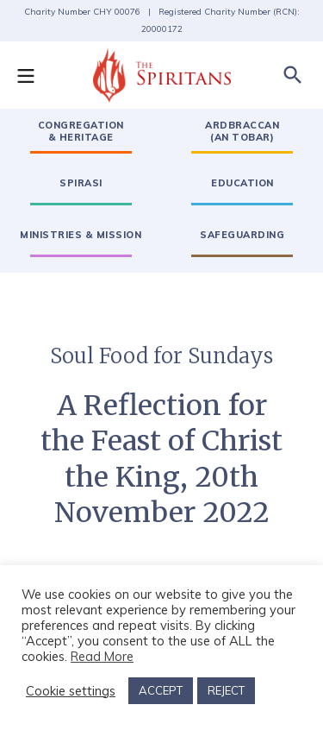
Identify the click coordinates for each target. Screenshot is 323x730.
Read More (102, 656)
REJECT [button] (226, 690)
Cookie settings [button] (70, 691)
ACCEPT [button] (161, 690)
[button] (34, 75)
